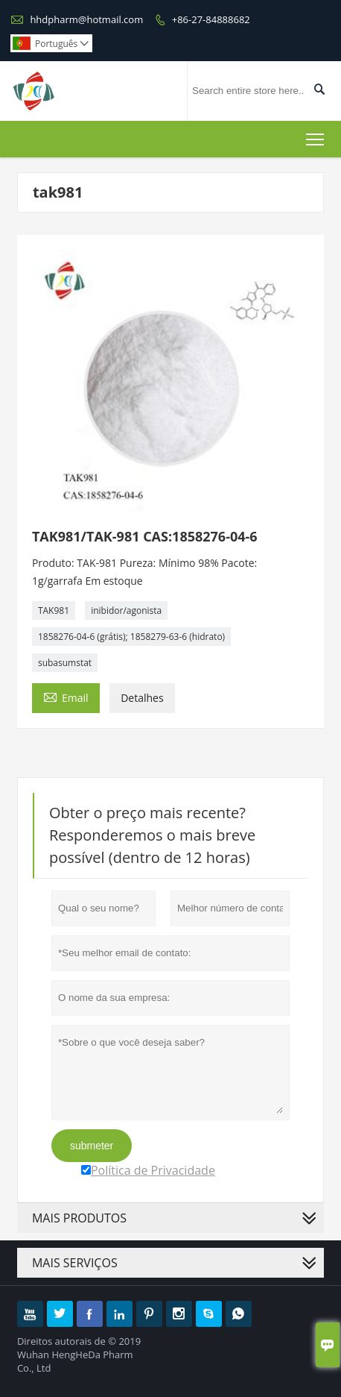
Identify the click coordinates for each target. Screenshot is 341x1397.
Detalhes (142, 698)
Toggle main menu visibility (316, 136)
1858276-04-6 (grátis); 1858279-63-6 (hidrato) (131, 636)
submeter (91, 1146)
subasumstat (65, 662)
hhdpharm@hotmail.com (86, 19)
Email (66, 696)
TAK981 (53, 610)
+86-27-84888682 (211, 19)
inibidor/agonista (126, 610)
